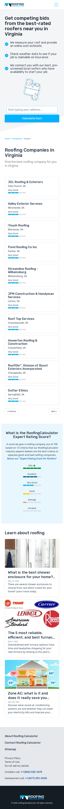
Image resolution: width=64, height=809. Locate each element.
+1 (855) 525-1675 (31, 772)
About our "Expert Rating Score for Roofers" (32, 458)
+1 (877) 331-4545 (36, 778)
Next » (54, 411)
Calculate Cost (32, 118)
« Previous (11, 411)
